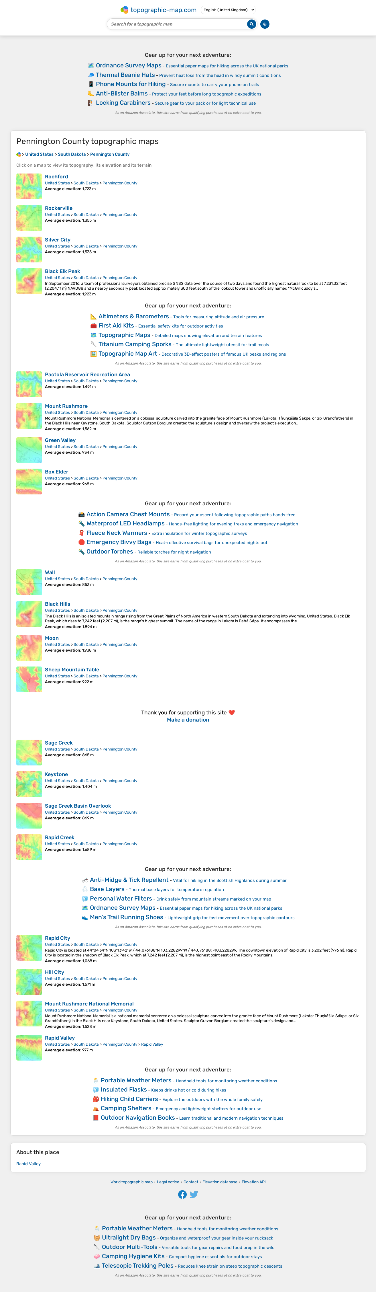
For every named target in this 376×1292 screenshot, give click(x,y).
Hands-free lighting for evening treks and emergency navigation (233, 524)
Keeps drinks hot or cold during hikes (188, 1090)
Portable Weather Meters (136, 1080)
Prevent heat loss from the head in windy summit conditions (220, 75)
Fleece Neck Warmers (116, 532)
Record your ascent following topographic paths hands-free (234, 514)
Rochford (56, 177)
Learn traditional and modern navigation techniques (231, 1118)
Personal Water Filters (121, 898)
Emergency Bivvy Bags (118, 541)
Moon (52, 638)
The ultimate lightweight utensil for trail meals (222, 344)
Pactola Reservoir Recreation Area (87, 374)
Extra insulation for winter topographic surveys (199, 533)
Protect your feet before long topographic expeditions (206, 94)
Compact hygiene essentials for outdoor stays (215, 1256)
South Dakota (86, 183)
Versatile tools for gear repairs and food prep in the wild (218, 1247)
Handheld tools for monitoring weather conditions (226, 1081)
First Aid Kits (116, 325)
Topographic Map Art (128, 353)
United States (57, 183)
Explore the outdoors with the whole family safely (212, 1099)
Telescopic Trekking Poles (138, 1265)
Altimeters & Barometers (134, 316)
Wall (50, 572)
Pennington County (120, 183)
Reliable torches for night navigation (174, 552)
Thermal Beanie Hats (125, 74)
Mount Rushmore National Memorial (89, 1004)
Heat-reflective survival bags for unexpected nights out (211, 542)
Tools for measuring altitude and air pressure (218, 316)
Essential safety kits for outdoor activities (180, 326)
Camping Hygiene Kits (133, 1256)
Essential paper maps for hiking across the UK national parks (227, 66)
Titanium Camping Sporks (135, 344)
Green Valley (60, 440)
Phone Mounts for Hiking (131, 83)
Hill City (54, 972)
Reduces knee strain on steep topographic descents (230, 1266)
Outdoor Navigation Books (138, 1117)
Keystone (56, 774)
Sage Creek (59, 743)
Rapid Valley (60, 1038)
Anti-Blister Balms (122, 93)
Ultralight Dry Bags (129, 1237)
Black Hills (57, 604)
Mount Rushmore (66, 406)
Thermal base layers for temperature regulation (176, 889)
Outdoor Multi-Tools (130, 1246)
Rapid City (57, 938)
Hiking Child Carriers (129, 1098)
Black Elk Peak (62, 271)
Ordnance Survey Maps (129, 65)
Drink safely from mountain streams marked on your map (213, 899)
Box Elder (56, 472)
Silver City (57, 240)
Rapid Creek (59, 837)
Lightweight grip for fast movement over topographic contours (231, 917)
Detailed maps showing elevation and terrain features (208, 335)
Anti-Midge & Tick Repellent (129, 879)
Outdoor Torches (109, 551)
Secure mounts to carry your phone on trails (214, 84)
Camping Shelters (126, 1108)
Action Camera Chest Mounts (128, 514)
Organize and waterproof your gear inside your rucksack (216, 1238)
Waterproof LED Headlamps (125, 523)
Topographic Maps (124, 334)
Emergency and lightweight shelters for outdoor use (208, 1108)
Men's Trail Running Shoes (126, 917)
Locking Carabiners (123, 102)
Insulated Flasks (124, 1089)
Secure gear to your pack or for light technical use (205, 103)
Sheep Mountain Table (72, 670)
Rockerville (58, 208)
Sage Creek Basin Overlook (78, 806)
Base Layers (107, 888)
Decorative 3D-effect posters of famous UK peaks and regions (224, 354)
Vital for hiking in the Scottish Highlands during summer (230, 880)
